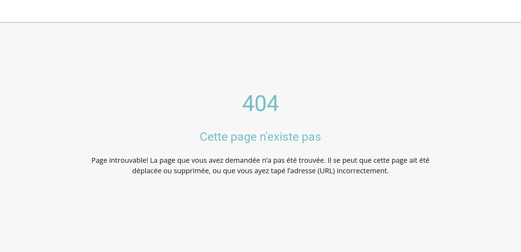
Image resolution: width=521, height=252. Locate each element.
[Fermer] (14, 11)
